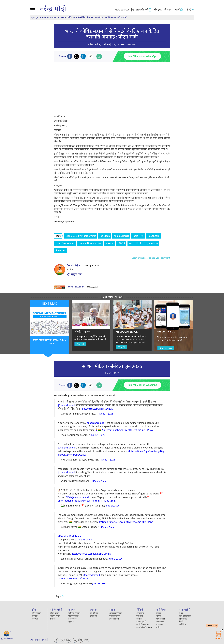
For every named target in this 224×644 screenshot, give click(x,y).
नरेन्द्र (53, 9)
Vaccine (110, 243)
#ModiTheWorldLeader (70, 536)
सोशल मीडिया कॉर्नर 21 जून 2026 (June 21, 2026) (49, 341)
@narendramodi (67, 405)
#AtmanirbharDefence (111, 522)
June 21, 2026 (106, 414)
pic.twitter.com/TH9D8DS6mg (99, 501)
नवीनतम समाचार (49, 18)
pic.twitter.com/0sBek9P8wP (139, 522)
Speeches (60, 250)
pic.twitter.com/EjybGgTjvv (72, 455)
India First (138, 236)
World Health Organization (143, 243)
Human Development (90, 243)
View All (80, 344)
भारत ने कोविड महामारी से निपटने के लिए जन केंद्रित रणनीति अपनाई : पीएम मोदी (93, 18)
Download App (166, 348)
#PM (68, 497)
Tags (59, 236)
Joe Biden (105, 236)
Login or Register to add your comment (151, 258)
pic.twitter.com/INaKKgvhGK (97, 409)
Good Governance (65, 243)
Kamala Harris (121, 236)
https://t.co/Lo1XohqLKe (84, 554)
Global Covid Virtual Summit (81, 236)
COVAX (121, 243)
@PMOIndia (104, 554)
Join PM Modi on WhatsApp (142, 56)
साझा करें (74, 274)
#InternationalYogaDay (114, 430)
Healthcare (153, 236)
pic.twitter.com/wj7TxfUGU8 (73, 579)
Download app (8, 638)
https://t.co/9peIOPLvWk (141, 430)
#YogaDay (158, 451)
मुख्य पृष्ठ (35, 18)
